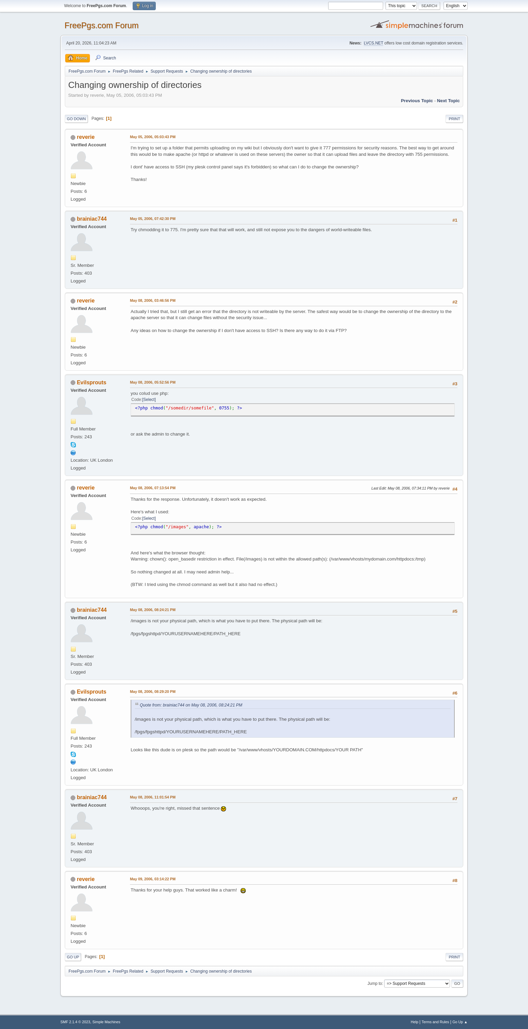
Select (148, 399)
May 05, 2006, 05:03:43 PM (152, 137)
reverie (85, 137)
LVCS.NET (373, 43)
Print (454, 119)
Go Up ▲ (460, 1022)
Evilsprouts (91, 382)
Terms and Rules (435, 1022)
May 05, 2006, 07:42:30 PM (152, 219)
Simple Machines (106, 1022)
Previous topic (417, 100)
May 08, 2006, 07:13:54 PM (152, 488)
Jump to (374, 983)
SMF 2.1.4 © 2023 (75, 1022)
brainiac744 (92, 219)
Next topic (448, 100)
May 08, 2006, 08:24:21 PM (152, 610)
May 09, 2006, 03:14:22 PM (152, 879)
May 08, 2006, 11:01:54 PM (152, 797)
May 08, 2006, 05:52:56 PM (152, 382)
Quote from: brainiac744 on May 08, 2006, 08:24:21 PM (191, 705)
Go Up (73, 957)
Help (414, 1022)
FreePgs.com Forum (101, 25)
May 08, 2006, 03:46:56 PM (152, 300)
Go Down (76, 119)
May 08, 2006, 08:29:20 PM (152, 692)
